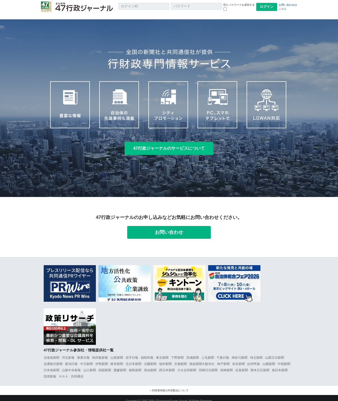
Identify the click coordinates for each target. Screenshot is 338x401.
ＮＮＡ (63, 371)
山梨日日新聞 (274, 352)
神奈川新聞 (239, 352)
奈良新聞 (238, 358)
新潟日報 (71, 358)
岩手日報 (132, 352)
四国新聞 (104, 364)
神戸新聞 (223, 358)
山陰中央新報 (71, 364)
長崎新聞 (226, 364)
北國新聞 (150, 358)
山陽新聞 (269, 358)
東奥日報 (83, 352)
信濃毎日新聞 (53, 358)
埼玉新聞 (256, 352)
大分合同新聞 (186, 364)
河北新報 (68, 352)
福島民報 (147, 352)
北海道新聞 (51, 352)
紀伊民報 (253, 358)
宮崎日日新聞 (208, 364)
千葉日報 (223, 352)
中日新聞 (86, 358)
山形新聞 (116, 352)
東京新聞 (162, 352)
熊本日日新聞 (259, 364)
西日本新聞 (167, 364)
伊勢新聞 (101, 358)
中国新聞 (284, 358)
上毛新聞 (207, 352)
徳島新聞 (135, 364)
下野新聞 (177, 352)
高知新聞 (150, 364)
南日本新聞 (280, 364)
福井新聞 (165, 358)
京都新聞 (180, 358)
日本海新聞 (51, 364)
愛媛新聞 (120, 364)
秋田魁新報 (100, 352)
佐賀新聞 (241, 364)
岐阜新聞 (116, 358)
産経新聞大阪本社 (201, 358)
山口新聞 (89, 364)
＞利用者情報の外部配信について (169, 384)
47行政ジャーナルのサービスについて (169, 142)
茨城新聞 (192, 352)
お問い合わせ (169, 226)
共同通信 (77, 371)
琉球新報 (50, 371)
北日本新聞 (133, 358)
